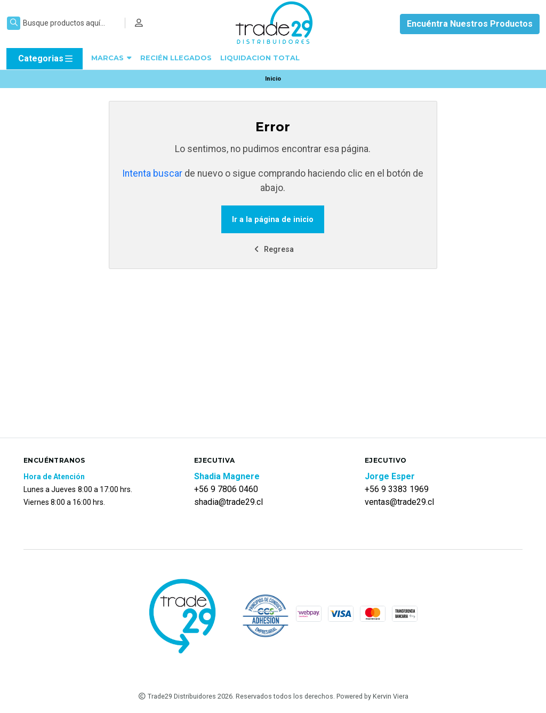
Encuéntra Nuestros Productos (470, 24)
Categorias (46, 58)
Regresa (273, 249)
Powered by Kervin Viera (372, 696)
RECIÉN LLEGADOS (176, 58)
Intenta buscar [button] (152, 173)
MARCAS (111, 58)
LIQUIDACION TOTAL (260, 58)
